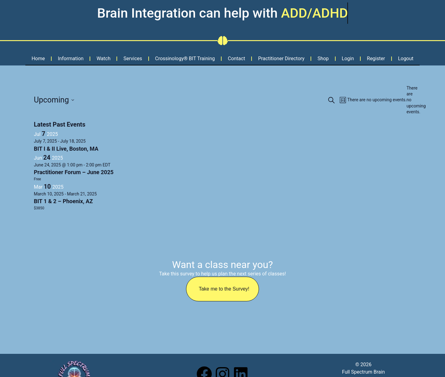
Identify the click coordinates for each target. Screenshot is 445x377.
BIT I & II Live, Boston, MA (66, 148)
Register (376, 58)
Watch (103, 58)
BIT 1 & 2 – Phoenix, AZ (63, 201)
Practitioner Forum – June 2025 (74, 172)
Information (70, 58)
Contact (236, 58)
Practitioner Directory (281, 58)
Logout (405, 58)
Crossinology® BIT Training (185, 58)
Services (132, 58)
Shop (322, 58)
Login (348, 58)
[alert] (409, 100)
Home (38, 58)
